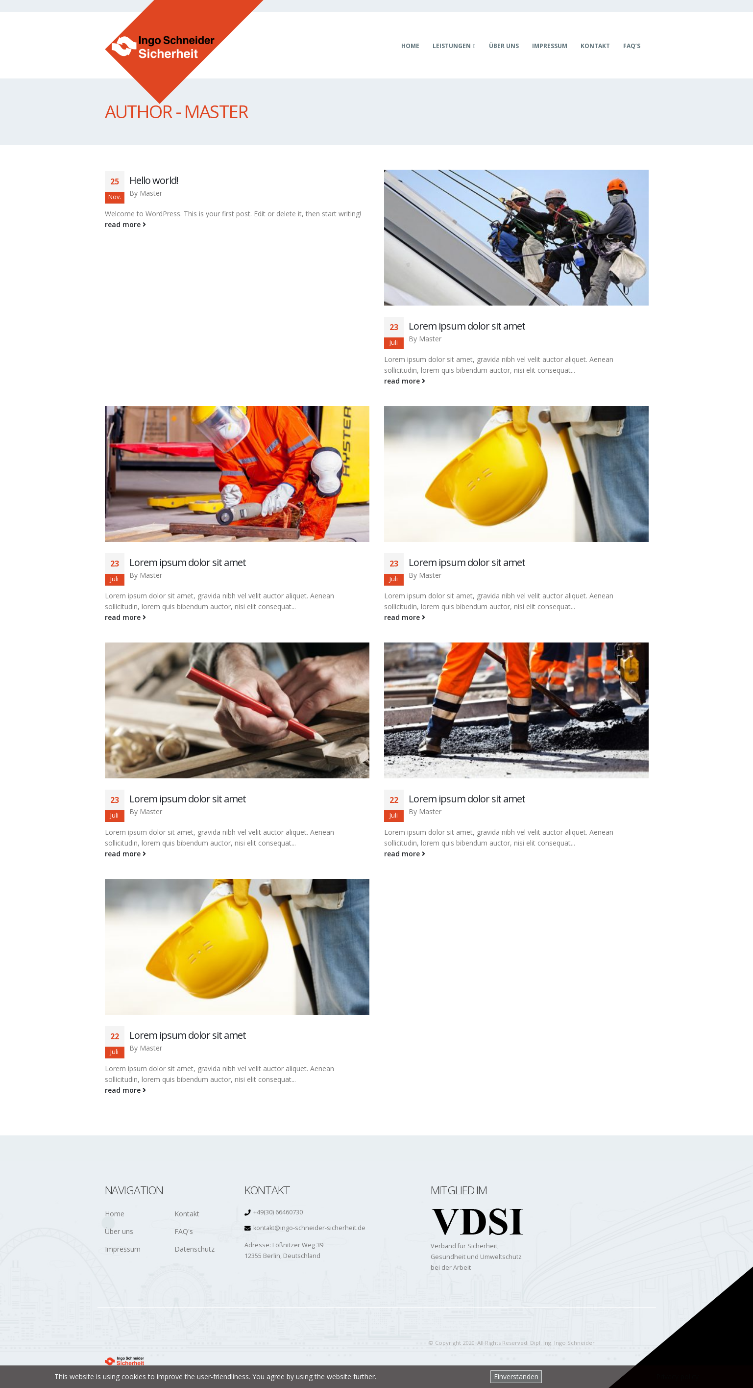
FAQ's (183, 1231)
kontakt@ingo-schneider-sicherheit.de (309, 1228)
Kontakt (595, 46)
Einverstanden (516, 1376)
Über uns (504, 46)
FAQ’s (631, 46)
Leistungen (452, 46)
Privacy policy (677, 1376)
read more (125, 224)
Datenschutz (194, 1249)
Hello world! (153, 180)
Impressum (549, 46)
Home (410, 46)
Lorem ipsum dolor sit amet (467, 326)
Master (151, 193)
